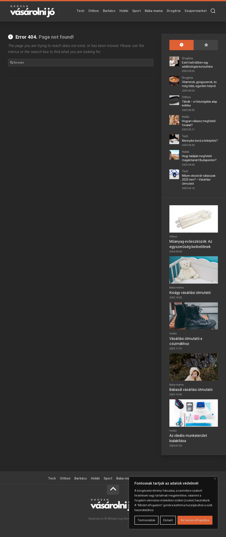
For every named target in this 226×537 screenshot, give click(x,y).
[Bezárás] (215, 479)
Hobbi (123, 11)
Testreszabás (146, 520)
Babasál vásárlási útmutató (190, 389)
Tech (80, 11)
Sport (136, 11)
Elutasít (168, 520)
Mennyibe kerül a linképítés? (200, 140)
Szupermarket (196, 11)
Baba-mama (154, 11)
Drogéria (174, 11)
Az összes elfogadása (195, 520)
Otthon (93, 11)
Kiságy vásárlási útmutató (190, 292)
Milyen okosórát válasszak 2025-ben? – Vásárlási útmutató (198, 179)
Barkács (109, 11)
